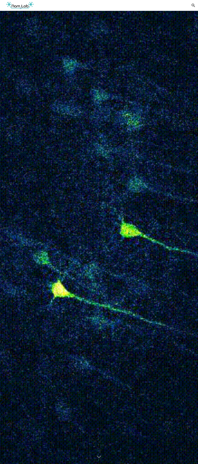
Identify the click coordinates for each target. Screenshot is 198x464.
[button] (193, 5)
